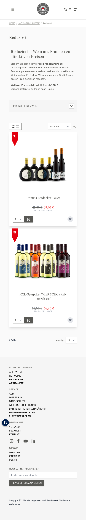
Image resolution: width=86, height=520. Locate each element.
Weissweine (16, 379)
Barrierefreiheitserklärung (27, 408)
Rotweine (15, 375)
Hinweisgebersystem (22, 412)
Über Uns (14, 452)
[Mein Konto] (70, 9)
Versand (14, 426)
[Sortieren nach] (59, 126)
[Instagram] (11, 441)
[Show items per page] (71, 340)
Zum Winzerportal (20, 416)
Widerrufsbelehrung (22, 404)
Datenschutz (17, 401)
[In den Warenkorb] (28, 219)
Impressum (15, 397)
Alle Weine (15, 371)
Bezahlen (15, 430)
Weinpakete (16, 383)
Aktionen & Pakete (29, 23)
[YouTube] (25, 441)
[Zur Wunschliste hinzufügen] (70, 219)
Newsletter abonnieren (24, 468)
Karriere (14, 456)
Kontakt (14, 434)
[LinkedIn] (33, 441)
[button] (5, 422)
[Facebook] (18, 441)
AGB (11, 393)
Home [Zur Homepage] (12, 23)
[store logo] (43, 9)
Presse (13, 460)
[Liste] (17, 126)
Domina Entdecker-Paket (43, 198)
